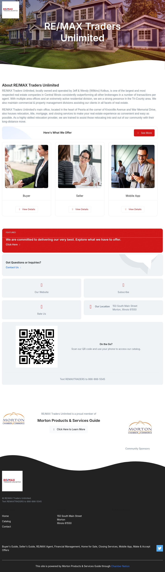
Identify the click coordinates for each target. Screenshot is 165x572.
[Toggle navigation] (159, 10)
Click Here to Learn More (68, 429)
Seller (79, 195)
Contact (6, 526)
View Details (26, 209)
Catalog (6, 521)
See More (144, 132)
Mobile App (133, 195)
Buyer (26, 195)
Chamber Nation (120, 566)
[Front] (11, 9)
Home (5, 515)
